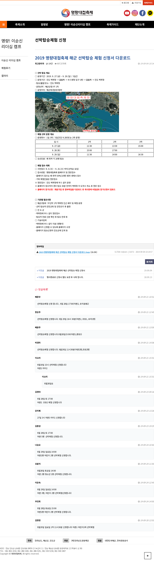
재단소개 (139, 24)
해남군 (46, 540)
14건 (49, 63)
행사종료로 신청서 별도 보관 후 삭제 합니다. (65, 277)
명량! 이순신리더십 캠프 (77, 24)
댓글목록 (41, 289)
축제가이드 (148, 2)
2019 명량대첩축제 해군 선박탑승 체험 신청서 (66, 270)
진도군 (52, 540)
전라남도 (38, 540)
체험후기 (5, 68)
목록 (149, 261)
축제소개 (20, 24)
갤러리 (4, 75)
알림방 (44, 24)
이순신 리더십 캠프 (11, 60)
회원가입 (136, 2)
